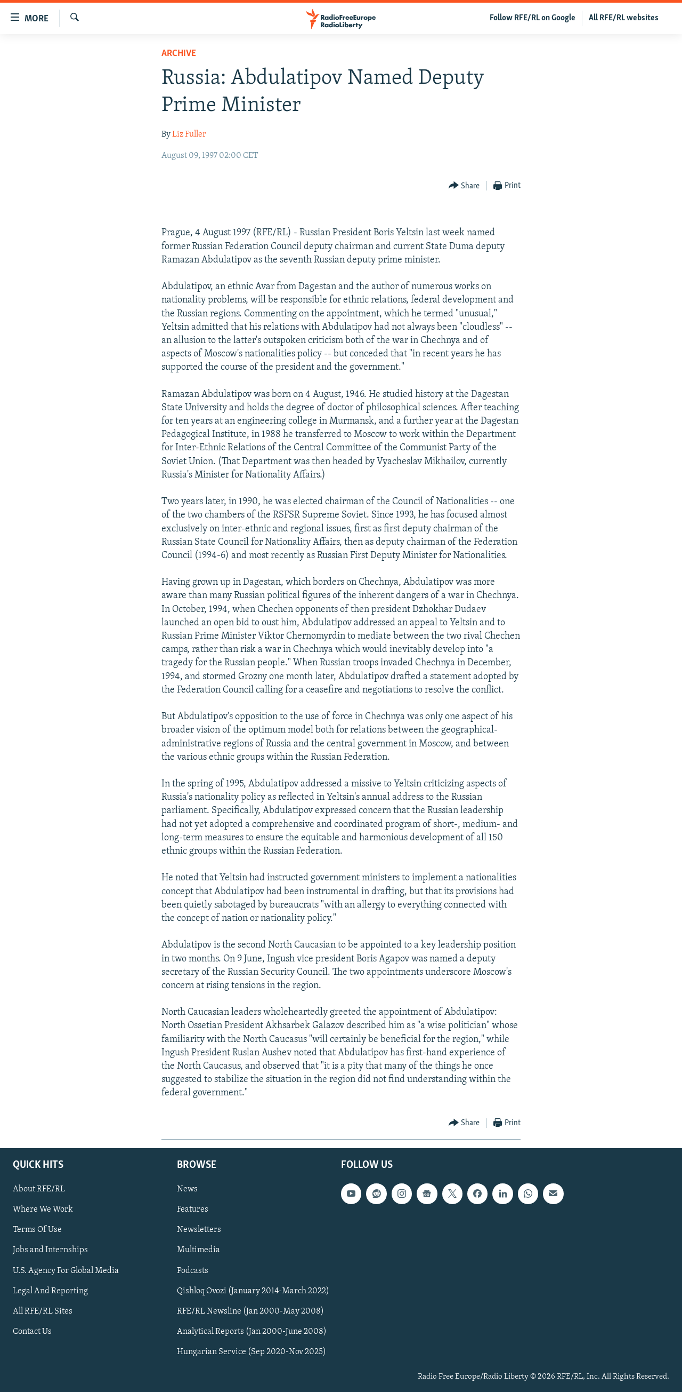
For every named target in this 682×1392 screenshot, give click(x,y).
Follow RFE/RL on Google (532, 18)
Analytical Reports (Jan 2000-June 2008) (252, 1331)
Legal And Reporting (50, 1290)
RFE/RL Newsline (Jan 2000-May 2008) (250, 1311)
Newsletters (199, 1230)
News (187, 1189)
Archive (178, 54)
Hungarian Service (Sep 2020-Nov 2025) (251, 1351)
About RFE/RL (39, 1189)
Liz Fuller (189, 134)
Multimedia (198, 1250)
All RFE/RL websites (624, 18)
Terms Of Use (37, 1230)
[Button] (464, 186)
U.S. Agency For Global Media (66, 1270)
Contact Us (32, 1331)
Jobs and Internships (50, 1250)
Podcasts (192, 1270)
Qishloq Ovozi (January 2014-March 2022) (253, 1290)
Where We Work (43, 1209)
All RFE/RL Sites (42, 1311)
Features (192, 1209)
